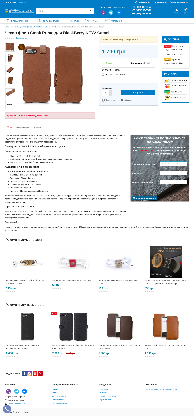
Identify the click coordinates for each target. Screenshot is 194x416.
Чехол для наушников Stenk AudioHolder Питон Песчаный (25, 282)
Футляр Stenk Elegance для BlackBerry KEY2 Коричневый (119, 347)
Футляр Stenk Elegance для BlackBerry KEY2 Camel (165, 347)
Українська (22, 2)
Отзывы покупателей (107, 396)
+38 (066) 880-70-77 (141, 7)
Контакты (103, 393)
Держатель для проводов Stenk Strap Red (71, 280)
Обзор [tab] (9, 127)
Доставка (55, 393)
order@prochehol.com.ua (17, 404)
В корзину (137, 92)
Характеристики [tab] (22, 127)
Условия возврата (59, 400)
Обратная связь (105, 400)
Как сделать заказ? (59, 396)
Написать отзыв (21, 38)
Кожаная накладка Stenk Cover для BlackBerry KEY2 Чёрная (22, 347)
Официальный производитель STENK (161, 389)
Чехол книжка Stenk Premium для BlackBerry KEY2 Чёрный (73, 347)
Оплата (55, 389)
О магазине (103, 389)
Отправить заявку (145, 198)
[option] (28, 272)
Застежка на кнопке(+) (117, 74)
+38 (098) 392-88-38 (141, 13)
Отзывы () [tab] (37, 127)
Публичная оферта (59, 403)
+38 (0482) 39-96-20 (141, 10)
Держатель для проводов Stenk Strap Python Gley (119, 282)
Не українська (10, 2)
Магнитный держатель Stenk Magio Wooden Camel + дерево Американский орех (165, 282)
